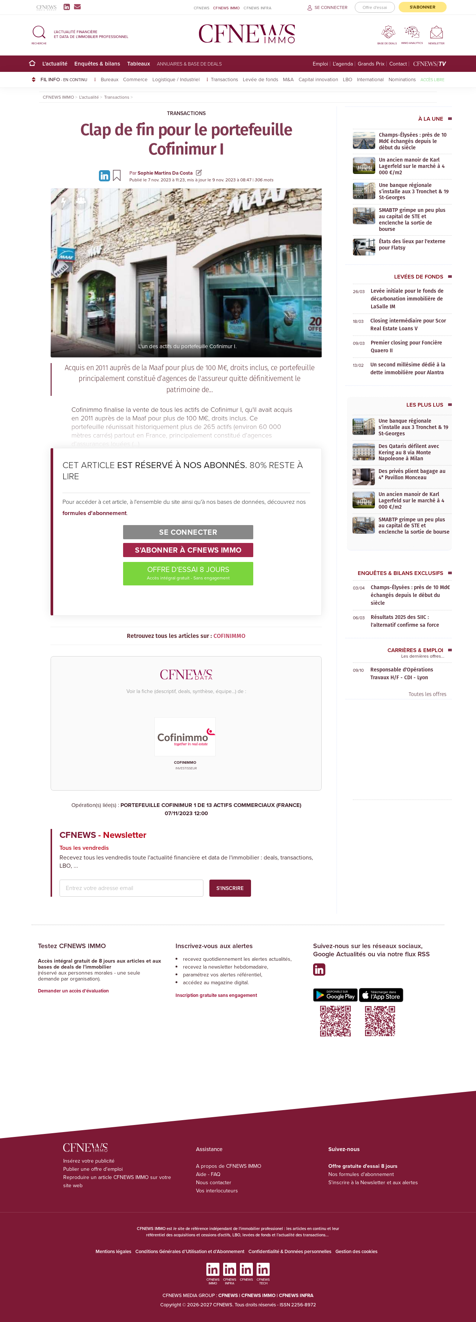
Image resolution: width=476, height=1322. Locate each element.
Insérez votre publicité (89, 1161)
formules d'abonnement (94, 513)
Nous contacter (213, 1182)
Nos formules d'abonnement (361, 1174)
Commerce (135, 79)
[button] (39, 34)
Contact (398, 63)
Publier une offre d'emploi (93, 1169)
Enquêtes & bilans (97, 63)
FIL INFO (68, 79)
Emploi (320, 63)
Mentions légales (113, 1251)
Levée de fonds (260, 79)
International (370, 79)
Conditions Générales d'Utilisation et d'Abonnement (189, 1251)
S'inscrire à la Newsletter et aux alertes (373, 1182)
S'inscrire (230, 888)
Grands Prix (371, 63)
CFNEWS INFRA (257, 8)
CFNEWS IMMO (226, 8)
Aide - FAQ (208, 1174)
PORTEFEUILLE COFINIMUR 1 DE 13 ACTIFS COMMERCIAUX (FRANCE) (186, 809)
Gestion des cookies (356, 1251)
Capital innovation (318, 79)
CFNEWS (201, 8)
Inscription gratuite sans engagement (216, 995)
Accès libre (432, 79)
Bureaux (109, 79)
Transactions (224, 79)
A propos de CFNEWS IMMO (228, 1166)
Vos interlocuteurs (217, 1191)
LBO (347, 79)
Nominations (402, 79)
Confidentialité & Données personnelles (289, 1251)
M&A (288, 79)
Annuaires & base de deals (189, 63)
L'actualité (54, 63)
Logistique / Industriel (176, 79)
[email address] (131, 888)
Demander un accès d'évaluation (73, 990)
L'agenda (343, 63)
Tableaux (138, 63)
